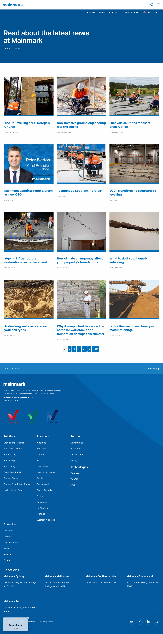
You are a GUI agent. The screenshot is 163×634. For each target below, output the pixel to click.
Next (96, 349)
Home (7, 48)
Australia (150, 12)
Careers (91, 12)
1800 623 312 (130, 12)
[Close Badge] (27, 618)
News (102, 12)
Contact (113, 12)
